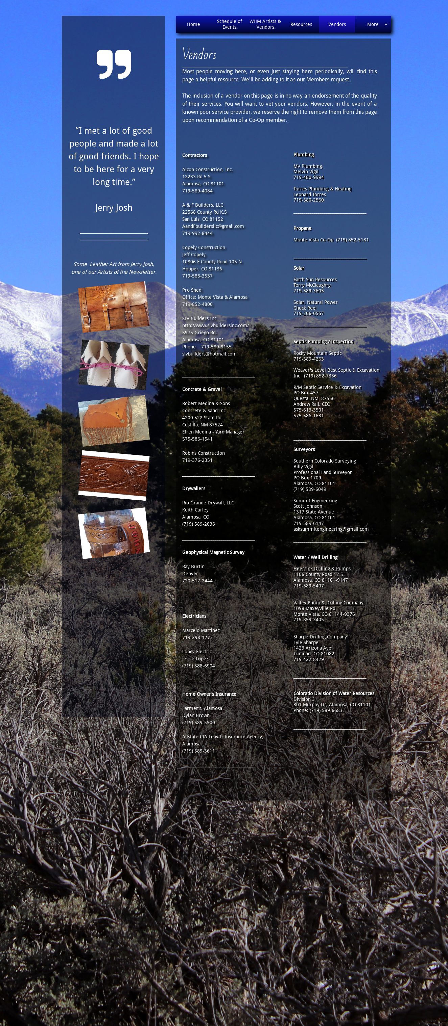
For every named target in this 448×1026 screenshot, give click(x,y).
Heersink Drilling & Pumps (322, 568)
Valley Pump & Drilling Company (328, 602)
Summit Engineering (315, 500)
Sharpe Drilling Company (320, 636)
